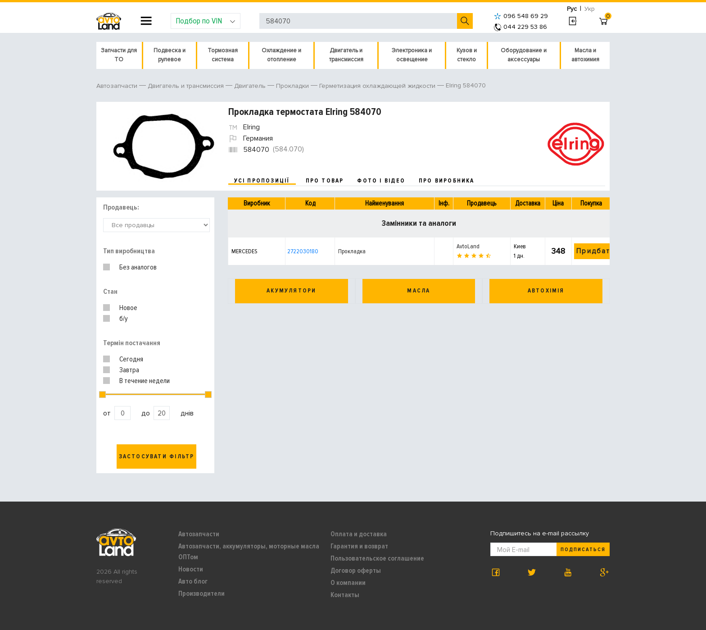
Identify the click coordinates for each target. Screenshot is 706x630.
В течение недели (144, 380)
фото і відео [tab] (381, 180)
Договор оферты (355, 570)
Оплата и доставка (358, 534)
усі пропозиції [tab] (262, 180)
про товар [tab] (325, 180)
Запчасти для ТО (119, 55)
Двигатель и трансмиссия (346, 55)
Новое (128, 307)
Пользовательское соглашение (377, 558)
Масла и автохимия (585, 55)
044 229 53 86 (520, 27)
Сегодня (131, 359)
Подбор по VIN (205, 21)
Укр (589, 9)
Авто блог (193, 581)
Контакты (344, 595)
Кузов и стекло (467, 55)
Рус (572, 9)
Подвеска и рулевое (170, 55)
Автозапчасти (198, 534)
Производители (201, 593)
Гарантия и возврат (359, 546)
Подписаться (583, 549)
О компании (348, 583)
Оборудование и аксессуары (524, 55)
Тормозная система (223, 55)
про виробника (447, 180)
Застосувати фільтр (157, 456)
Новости (190, 569)
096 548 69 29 (521, 16)
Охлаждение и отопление (281, 55)
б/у (123, 318)
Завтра (129, 369)
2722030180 (302, 251)
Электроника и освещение (412, 55)
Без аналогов (138, 267)
